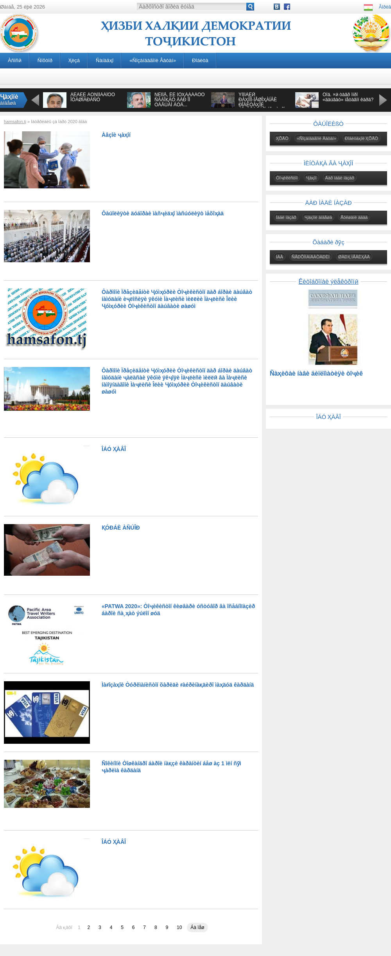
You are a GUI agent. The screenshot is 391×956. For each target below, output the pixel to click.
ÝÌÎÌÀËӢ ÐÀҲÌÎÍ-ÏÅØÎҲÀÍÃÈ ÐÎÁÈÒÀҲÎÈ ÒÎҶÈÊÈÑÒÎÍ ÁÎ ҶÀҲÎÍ (262, 102)
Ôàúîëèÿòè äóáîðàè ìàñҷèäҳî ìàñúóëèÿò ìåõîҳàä (163, 213)
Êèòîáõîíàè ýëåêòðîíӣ (328, 281)
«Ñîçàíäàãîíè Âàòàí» (152, 60)
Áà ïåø (197, 927)
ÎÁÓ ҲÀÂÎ (114, 449)
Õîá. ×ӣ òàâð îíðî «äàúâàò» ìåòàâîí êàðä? (348, 97)
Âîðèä (385, 7)
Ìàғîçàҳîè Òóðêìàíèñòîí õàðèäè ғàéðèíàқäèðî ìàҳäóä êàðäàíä (178, 685)
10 (179, 927)
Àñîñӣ (15, 60)
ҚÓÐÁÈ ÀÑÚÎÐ (121, 528)
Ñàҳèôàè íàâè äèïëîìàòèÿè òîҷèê (316, 373)
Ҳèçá (74, 60)
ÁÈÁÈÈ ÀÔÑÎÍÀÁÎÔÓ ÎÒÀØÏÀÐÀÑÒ (92, 97)
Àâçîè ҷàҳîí (116, 135)
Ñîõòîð (45, 60)
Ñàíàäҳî (104, 60)
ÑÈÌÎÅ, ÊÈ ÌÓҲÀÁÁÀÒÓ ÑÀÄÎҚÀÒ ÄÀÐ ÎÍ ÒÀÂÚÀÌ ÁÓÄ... (179, 99)
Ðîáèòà (200, 60)
